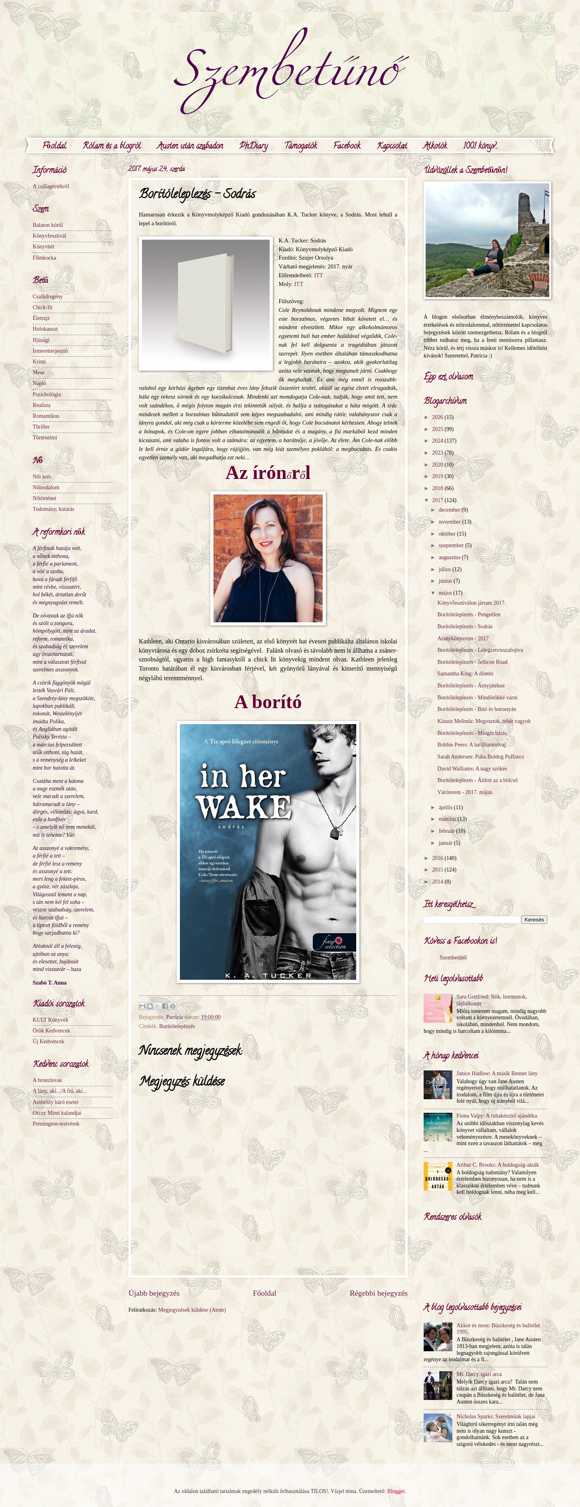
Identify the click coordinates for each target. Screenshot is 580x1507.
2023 (438, 453)
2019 (438, 476)
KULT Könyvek (50, 1020)
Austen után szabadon (190, 147)
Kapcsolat (392, 147)
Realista (41, 405)
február (447, 831)
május (446, 593)
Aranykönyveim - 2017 (463, 638)
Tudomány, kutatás (53, 509)
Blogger (396, 1491)
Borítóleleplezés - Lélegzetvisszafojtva (480, 650)
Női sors (42, 477)
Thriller (41, 427)
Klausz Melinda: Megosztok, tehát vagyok (484, 721)
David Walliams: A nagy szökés (472, 769)
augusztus (450, 557)
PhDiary (253, 147)
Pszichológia (47, 394)
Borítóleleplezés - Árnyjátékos (471, 686)
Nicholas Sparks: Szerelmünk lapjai (496, 1417)
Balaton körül (48, 225)
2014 (438, 882)
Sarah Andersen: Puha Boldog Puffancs (480, 757)
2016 (438, 858)
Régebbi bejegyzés (379, 1293)
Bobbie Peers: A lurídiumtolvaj (471, 745)
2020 (438, 465)
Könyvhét (43, 247)
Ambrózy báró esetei (56, 1102)
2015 (438, 870)
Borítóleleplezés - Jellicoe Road (472, 662)
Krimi (39, 362)
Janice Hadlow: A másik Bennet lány (497, 1073)
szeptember (452, 545)
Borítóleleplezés (177, 1026)
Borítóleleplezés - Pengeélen (468, 614)
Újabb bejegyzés (154, 1293)
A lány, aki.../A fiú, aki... (60, 1091)
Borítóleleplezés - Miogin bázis (472, 733)
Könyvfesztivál (49, 236)
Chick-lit (42, 307)
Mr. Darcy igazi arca (479, 1374)
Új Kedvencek (48, 1041)
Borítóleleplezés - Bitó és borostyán (476, 709)
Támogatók (300, 147)
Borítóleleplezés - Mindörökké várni (477, 698)
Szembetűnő (453, 958)
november (450, 522)
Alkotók (435, 147)
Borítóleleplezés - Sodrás (465, 626)
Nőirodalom (46, 487)
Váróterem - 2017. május (464, 792)
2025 (438, 429)
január (446, 843)
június (446, 581)
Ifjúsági (41, 340)
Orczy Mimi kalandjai (57, 1113)
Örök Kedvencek (51, 1031)
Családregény (48, 297)
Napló (39, 383)
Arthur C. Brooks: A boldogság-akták (498, 1165)
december (450, 510)
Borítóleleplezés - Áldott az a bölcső (477, 780)
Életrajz (41, 318)
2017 (438, 500)
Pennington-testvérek (56, 1124)
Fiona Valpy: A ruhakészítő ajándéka (497, 1116)
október (448, 534)
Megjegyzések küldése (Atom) (192, 1310)
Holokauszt (45, 329)
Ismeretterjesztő (50, 351)
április (446, 807)
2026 (438, 417)
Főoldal (54, 147)
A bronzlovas (47, 1080)
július (445, 569)
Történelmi (45, 438)
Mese (39, 372)
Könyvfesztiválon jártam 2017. (471, 603)
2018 (438, 488)
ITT (318, 275)
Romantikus (46, 416)
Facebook (346, 147)
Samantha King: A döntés (465, 674)
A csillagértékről (51, 186)
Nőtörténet (44, 498)
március (448, 819)
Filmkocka (44, 258)
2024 (438, 441)
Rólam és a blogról (112, 147)
